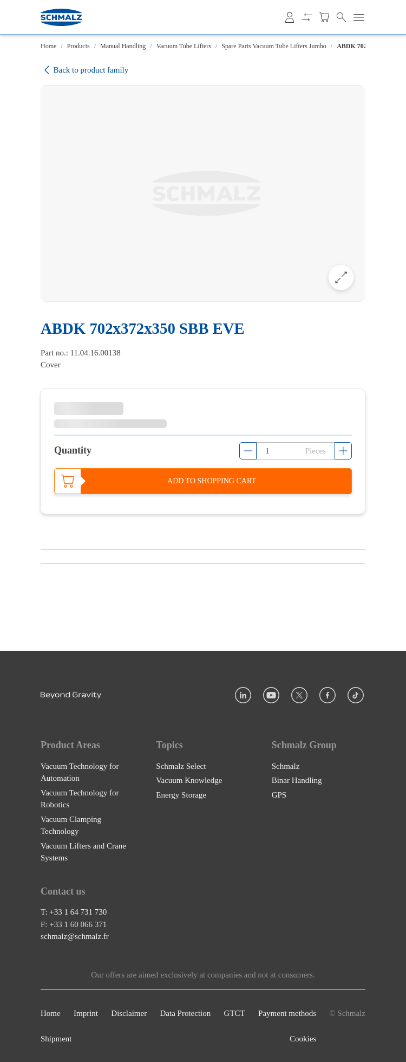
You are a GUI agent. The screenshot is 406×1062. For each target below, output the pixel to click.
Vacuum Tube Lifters (183, 46)
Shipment (56, 1038)
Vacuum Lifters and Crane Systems (83, 851)
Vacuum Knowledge (189, 780)
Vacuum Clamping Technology (71, 825)
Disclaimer (129, 1013)
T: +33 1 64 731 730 (74, 912)
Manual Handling (123, 46)
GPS (279, 794)
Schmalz (286, 765)
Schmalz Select (181, 765)
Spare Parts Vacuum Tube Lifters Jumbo (273, 46)
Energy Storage (181, 794)
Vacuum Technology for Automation (80, 771)
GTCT (234, 1013)
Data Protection (185, 1013)
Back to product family (84, 70)
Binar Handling (297, 780)
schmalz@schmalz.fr (75, 936)
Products (78, 46)
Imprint (86, 1013)
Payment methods (287, 1013)
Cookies (303, 1038)
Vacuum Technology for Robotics (80, 798)
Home (48, 46)
